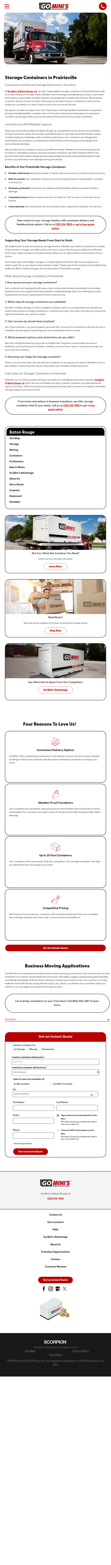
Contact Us (55, 1215)
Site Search (55, 1355)
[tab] (97, 444)
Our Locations (55, 1222)
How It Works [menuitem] (17, 467)
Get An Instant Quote (55, 948)
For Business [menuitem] (16, 461)
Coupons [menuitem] (14, 490)
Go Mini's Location (62, 1084)
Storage (20, 1049)
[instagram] (50, 1290)
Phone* (16, 1130)
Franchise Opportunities (55, 1252)
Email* (16, 1115)
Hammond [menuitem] (15, 496)
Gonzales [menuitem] (14, 502)
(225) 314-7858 (55, 1199)
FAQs (55, 1229)
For (14, 1089)
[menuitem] (55, 1215)
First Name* (19, 1102)
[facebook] (43, 1290)
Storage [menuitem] (14, 444)
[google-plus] (57, 1290)
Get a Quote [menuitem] (16, 484)
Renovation (48, 1049)
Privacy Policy (81, 1351)
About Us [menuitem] (14, 479)
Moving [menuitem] (13, 450)
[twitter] (64, 1290)
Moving (33, 1049)
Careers (55, 1259)
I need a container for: (24, 1045)
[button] (7, 6)
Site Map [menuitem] (14, 438)
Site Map (30, 1351)
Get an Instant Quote (30, 1152)
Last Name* (62, 1102)
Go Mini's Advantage (55, 1237)
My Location (22, 1084)
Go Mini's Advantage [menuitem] (21, 473)
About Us (55, 1244)
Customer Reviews (55, 1267)
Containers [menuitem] (15, 456)
